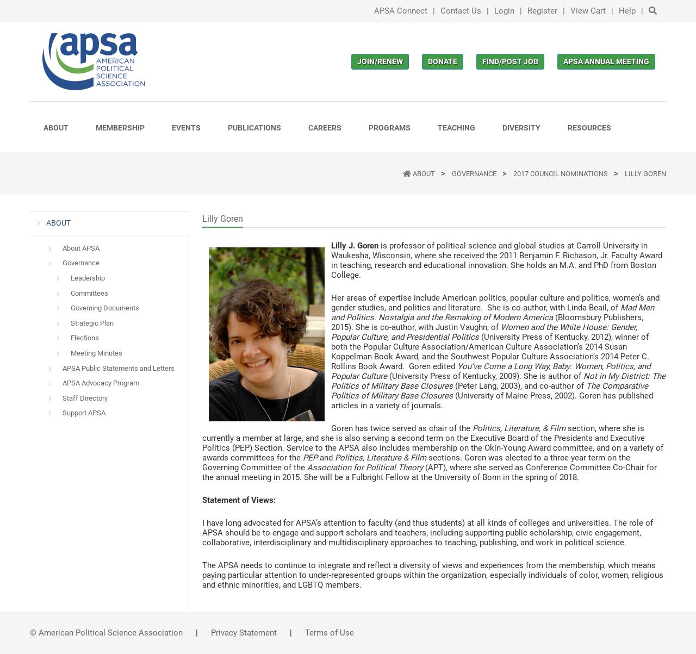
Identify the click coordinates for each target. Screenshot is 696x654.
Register (542, 11)
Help (627, 11)
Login (504, 11)
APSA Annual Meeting (606, 61)
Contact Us (460, 11)
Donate (442, 61)
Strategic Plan (92, 323)
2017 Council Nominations (561, 174)
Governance (475, 174)
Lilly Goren (645, 174)
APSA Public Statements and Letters (119, 368)
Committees (89, 293)
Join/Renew (380, 61)
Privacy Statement (244, 633)
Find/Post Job (510, 61)
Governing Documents (105, 308)
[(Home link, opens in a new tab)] (93, 61)
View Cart (588, 11)
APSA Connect (400, 11)
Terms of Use (329, 633)
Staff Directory (85, 398)
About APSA (81, 248)
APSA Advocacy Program (101, 383)
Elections (85, 338)
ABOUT (425, 174)
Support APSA (84, 413)
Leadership (88, 278)
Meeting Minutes (96, 353)
